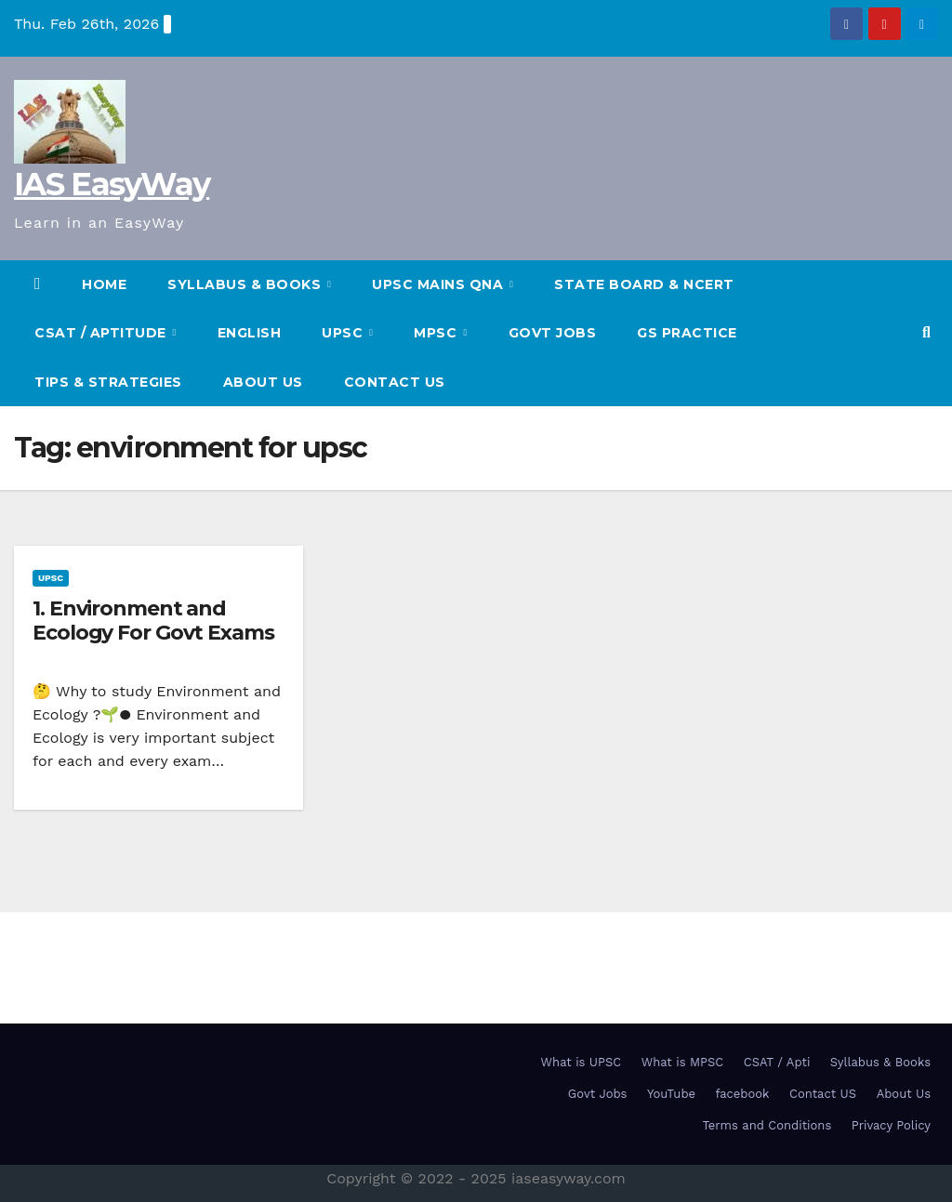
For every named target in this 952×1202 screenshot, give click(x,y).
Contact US (394, 382)
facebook (743, 1094)
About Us (263, 382)
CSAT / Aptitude (102, 332)
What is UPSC (581, 1062)
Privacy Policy (891, 1125)
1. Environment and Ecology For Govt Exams (153, 620)
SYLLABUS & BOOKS (246, 284)
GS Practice (687, 332)
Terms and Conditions (766, 1125)
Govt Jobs (553, 332)
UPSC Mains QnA (440, 284)
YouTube (671, 1094)
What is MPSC (682, 1062)
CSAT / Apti (777, 1062)
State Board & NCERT (644, 284)
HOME (104, 284)
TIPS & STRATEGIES (108, 382)
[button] (926, 332)
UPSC (344, 332)
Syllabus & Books (880, 1062)
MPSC (437, 332)
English (250, 332)
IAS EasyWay (111, 184)
